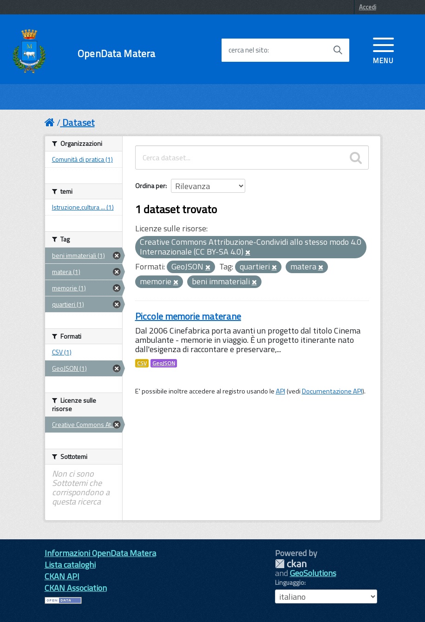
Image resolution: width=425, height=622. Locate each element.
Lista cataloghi (70, 564)
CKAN (291, 564)
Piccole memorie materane (188, 316)
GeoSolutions (313, 573)
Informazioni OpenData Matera (100, 553)
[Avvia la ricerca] (337, 50)
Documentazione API (332, 391)
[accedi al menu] (383, 50)
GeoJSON (163, 363)
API (280, 391)
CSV (142, 363)
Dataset (78, 122)
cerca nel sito (248, 50)
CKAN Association (76, 588)
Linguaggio (289, 582)
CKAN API (62, 576)
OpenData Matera (116, 54)
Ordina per (150, 185)
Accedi (367, 7)
